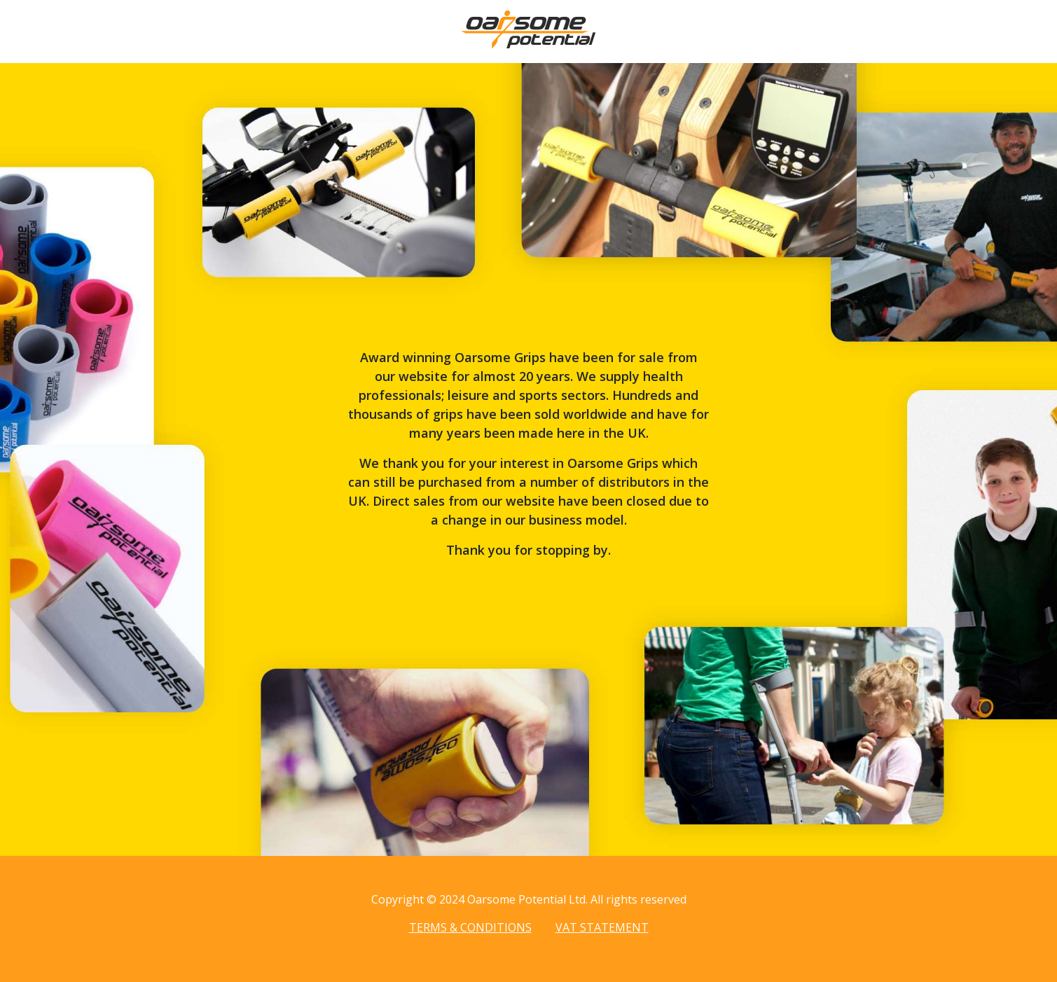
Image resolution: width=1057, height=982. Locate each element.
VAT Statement (602, 927)
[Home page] (528, 44)
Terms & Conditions (470, 927)
